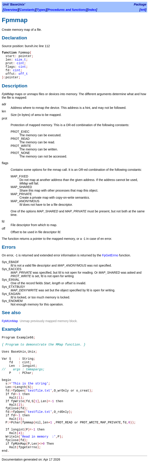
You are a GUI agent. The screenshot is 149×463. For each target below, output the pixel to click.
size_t (20, 59)
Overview (10, 10)
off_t (23, 74)
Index (92, 10)
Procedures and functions (67, 10)
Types (41, 10)
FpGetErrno (110, 255)
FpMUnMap (10, 321)
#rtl (143, 10)
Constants (27, 10)
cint (20, 63)
